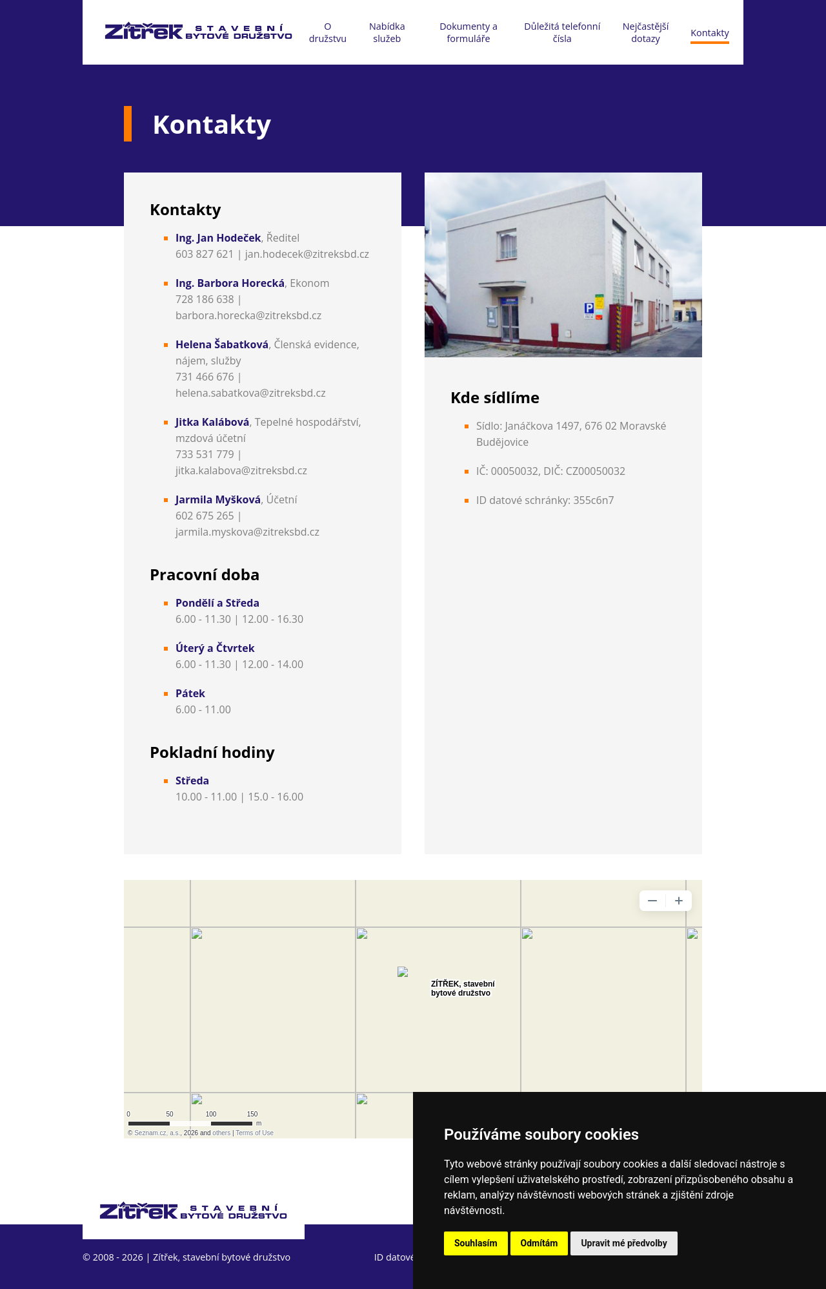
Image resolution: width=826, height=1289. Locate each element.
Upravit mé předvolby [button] (624, 1243)
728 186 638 (205, 299)
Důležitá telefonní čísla (562, 32)
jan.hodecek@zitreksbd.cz (307, 254)
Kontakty (709, 32)
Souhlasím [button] (476, 1243)
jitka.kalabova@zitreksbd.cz (241, 470)
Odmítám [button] (539, 1243)
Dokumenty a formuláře (468, 32)
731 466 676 (205, 377)
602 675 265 (205, 515)
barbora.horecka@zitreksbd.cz (248, 315)
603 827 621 (205, 254)
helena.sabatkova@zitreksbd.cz (251, 393)
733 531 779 (205, 454)
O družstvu (328, 32)
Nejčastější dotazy (646, 32)
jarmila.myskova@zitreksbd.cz (247, 532)
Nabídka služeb (387, 32)
